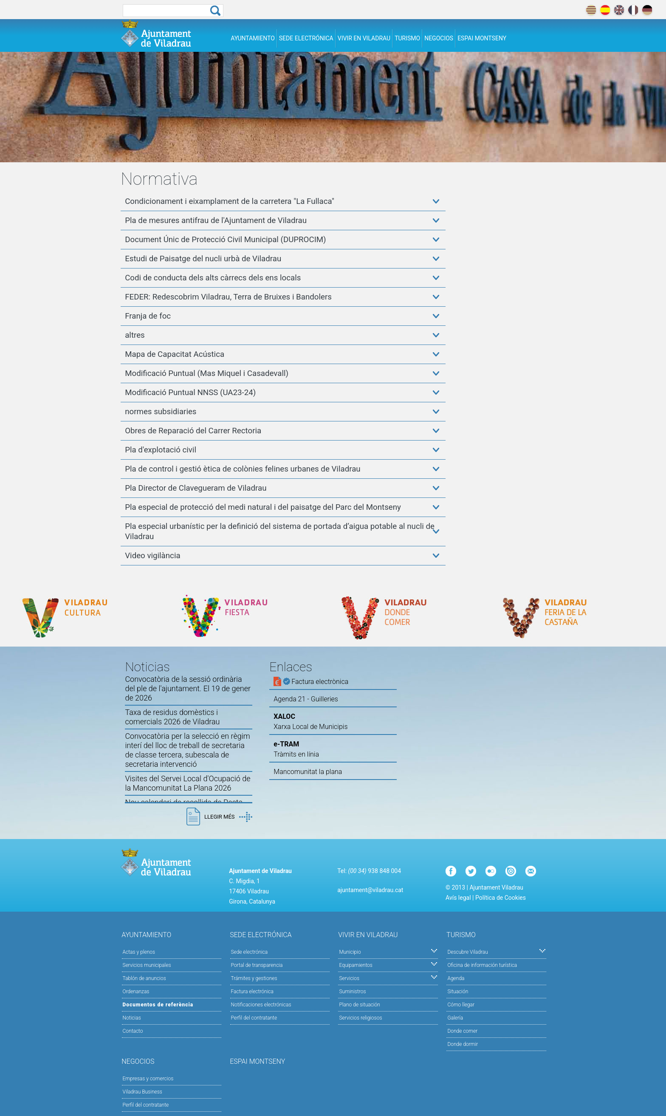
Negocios (438, 38)
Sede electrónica (306, 38)
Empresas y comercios (148, 1079)
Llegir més (228, 817)
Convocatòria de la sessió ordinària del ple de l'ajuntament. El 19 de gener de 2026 (188, 688)
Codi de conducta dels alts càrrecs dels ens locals (213, 278)
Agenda (455, 978)
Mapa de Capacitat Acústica (174, 354)
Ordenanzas (136, 992)
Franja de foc (148, 316)
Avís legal (458, 897)
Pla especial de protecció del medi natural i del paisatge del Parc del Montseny (263, 507)
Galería (455, 1018)
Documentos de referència (158, 1005)
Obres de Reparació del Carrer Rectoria (193, 430)
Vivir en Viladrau (364, 38)
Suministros (352, 992)
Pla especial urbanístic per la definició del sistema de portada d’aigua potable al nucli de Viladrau (280, 531)
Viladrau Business (142, 1092)
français (633, 10)
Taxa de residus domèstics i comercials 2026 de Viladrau (172, 717)
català (591, 10)
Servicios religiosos (360, 1018)
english (619, 10)
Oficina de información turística (482, 965)
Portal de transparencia (257, 965)
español (605, 10)
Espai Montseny (481, 38)
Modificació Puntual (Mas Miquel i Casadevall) (206, 373)
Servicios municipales (147, 965)
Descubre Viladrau (496, 951)
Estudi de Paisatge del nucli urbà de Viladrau (203, 258)
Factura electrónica (252, 992)
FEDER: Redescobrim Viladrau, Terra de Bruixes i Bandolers (228, 297)
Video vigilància (152, 555)
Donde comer (462, 1031)
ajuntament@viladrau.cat (370, 890)
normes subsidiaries (160, 411)
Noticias (132, 1018)
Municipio (388, 951)
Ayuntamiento (253, 38)
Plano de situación (359, 1005)
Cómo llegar (460, 1005)
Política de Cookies (500, 897)
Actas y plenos (139, 952)
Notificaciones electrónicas (261, 1005)
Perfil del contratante (254, 1018)
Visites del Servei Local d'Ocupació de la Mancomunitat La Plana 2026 (187, 783)
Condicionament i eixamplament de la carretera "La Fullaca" (229, 201)
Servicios (388, 977)
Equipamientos (388, 964)
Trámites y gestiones (254, 978)
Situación (457, 992)
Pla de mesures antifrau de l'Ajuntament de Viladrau (216, 220)
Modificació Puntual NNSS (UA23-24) (190, 392)
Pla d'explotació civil (160, 450)
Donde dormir (462, 1044)
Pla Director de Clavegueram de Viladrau (195, 488)
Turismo (407, 38)
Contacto (133, 1031)
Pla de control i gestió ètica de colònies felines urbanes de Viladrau (242, 469)
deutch (647, 10)
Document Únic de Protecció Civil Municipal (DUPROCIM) (225, 239)
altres (135, 335)
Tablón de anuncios (144, 978)
